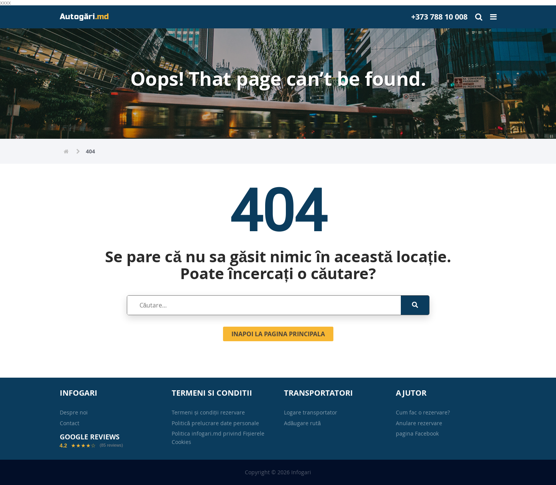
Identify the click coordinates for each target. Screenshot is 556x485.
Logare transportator (310, 412)
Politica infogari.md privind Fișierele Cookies (218, 438)
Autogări (84, 16)
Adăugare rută (302, 423)
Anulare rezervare (419, 423)
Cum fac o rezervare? (423, 412)
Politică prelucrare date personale (215, 423)
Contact (69, 423)
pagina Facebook (417, 433)
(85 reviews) (111, 445)
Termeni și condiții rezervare (208, 412)
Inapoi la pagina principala (278, 334)
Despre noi (74, 412)
